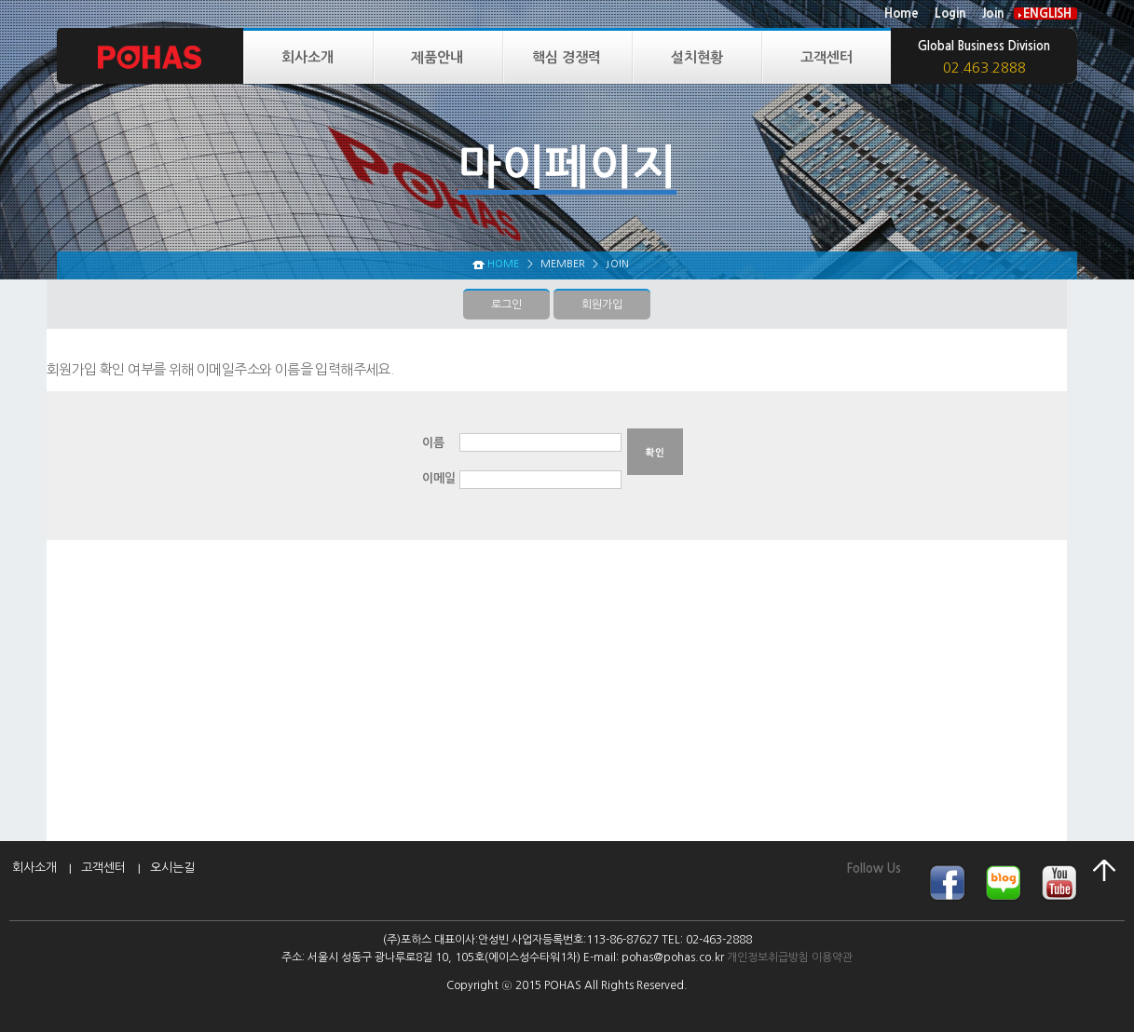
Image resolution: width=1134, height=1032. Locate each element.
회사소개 (307, 57)
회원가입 (601, 304)
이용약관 (832, 957)
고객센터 (826, 57)
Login (950, 13)
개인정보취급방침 (768, 957)
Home (901, 13)
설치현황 (697, 57)
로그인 (506, 304)
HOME (503, 264)
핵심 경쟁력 (566, 57)
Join (993, 13)
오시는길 (172, 868)
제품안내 (437, 57)
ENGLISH (1047, 13)
